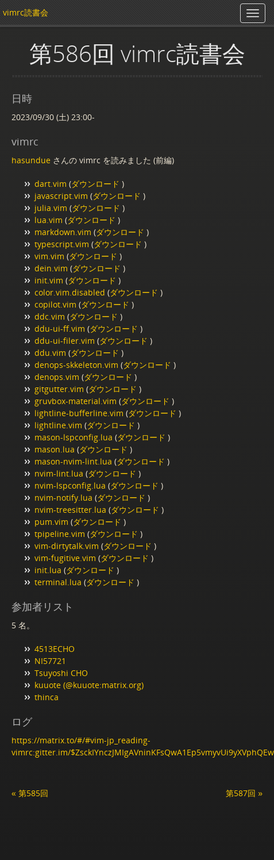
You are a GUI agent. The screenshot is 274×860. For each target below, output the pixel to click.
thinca (46, 697)
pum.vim (51, 521)
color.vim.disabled (69, 292)
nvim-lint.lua (58, 473)
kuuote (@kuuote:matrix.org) (89, 684)
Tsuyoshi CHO (61, 672)
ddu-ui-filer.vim (64, 340)
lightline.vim (58, 425)
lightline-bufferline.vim (79, 413)
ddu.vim (50, 352)
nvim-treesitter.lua (70, 509)
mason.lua (54, 449)
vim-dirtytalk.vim (66, 545)
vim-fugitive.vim (65, 557)
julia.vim (50, 207)
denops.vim (56, 376)
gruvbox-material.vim (75, 401)
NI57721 (50, 660)
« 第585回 (29, 793)
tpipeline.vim (59, 533)
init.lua (47, 570)
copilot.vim (55, 304)
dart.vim (50, 183)
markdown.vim (62, 231)
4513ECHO (54, 648)
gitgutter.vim (59, 388)
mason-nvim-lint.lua (73, 461)
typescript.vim (61, 244)
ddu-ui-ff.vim (59, 328)
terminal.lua (58, 582)
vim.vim (49, 256)
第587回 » (244, 793)
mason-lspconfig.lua (73, 437)
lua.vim (48, 219)
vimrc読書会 (25, 12)
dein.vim (51, 268)
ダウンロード (96, 183)
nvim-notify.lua (63, 497)
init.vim (48, 280)
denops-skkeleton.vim (76, 364)
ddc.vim (49, 316)
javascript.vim (61, 195)
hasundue (31, 160)
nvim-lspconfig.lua (70, 485)
